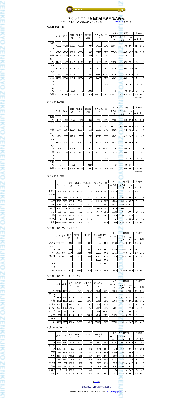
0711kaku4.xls (118, 22)
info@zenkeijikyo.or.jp (114, 392)
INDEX (96, 382)
